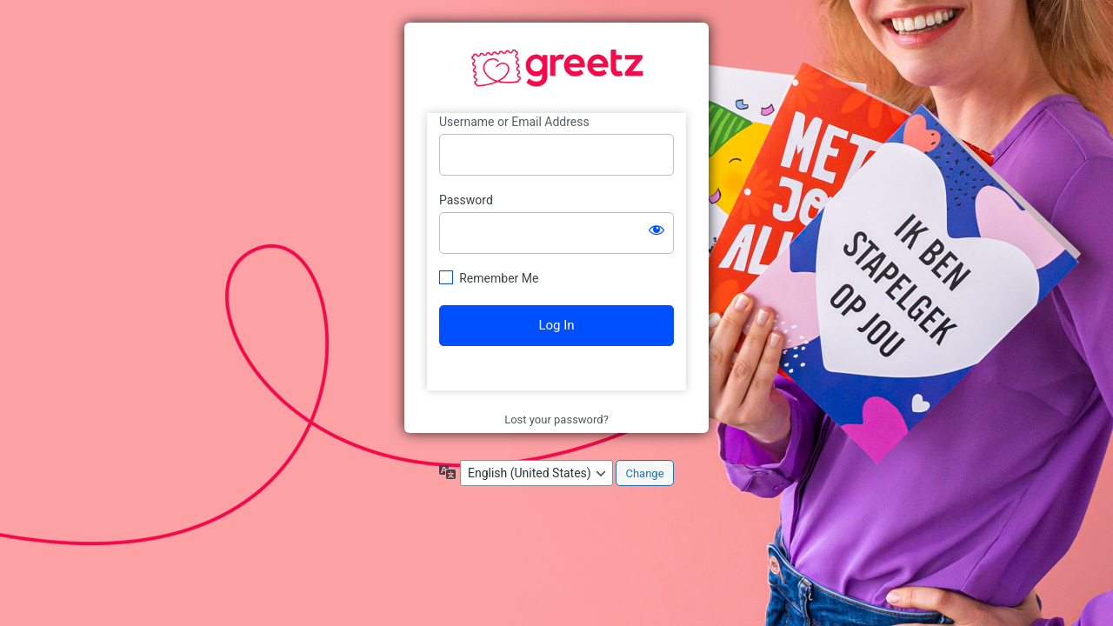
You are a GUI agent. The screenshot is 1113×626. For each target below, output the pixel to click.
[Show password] (656, 229)
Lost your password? (556, 419)
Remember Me (498, 278)
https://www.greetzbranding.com (556, 68)
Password (466, 200)
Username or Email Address (514, 122)
